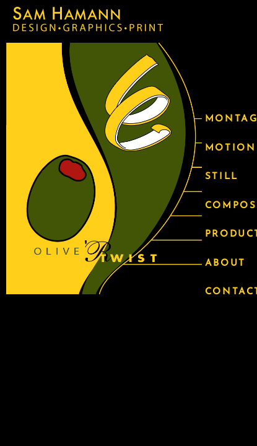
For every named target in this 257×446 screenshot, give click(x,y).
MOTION (228, 148)
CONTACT (228, 292)
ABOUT (225, 263)
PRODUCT (228, 234)
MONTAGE (228, 119)
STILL (221, 176)
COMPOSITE (228, 206)
